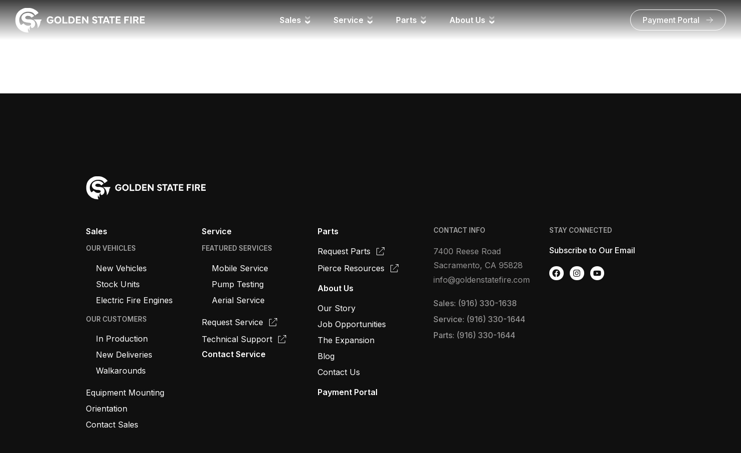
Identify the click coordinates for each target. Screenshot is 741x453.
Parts (328, 231)
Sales (96, 231)
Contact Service (234, 354)
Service (217, 231)
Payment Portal (347, 392)
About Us (336, 288)
